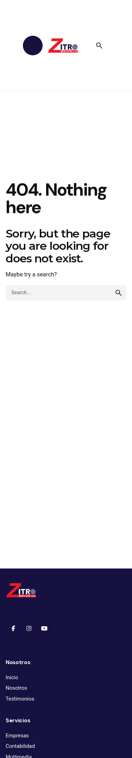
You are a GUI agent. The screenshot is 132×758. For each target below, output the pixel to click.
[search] (118, 293)
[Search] (99, 45)
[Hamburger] (33, 45)
